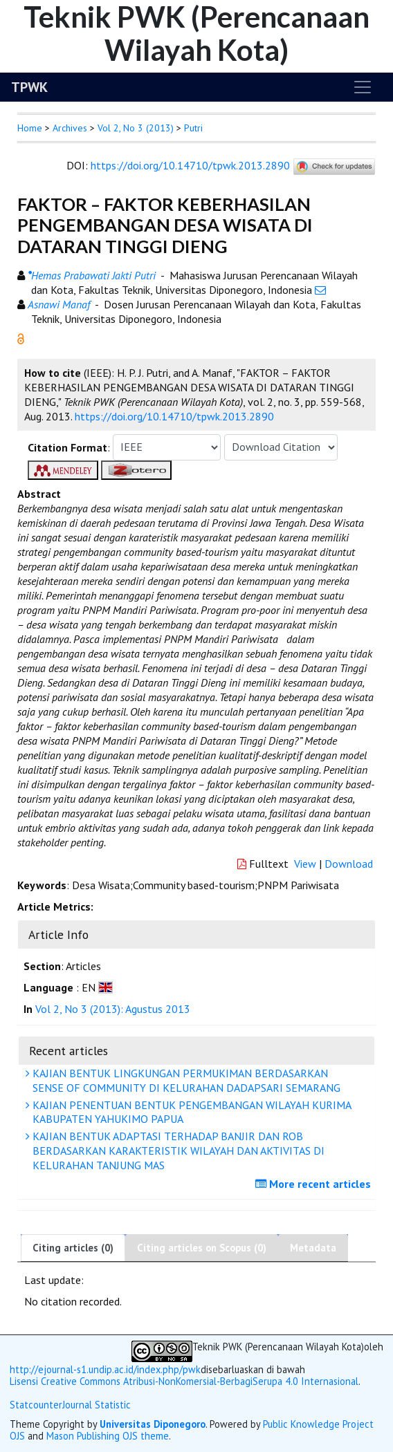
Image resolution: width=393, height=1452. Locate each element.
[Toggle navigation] (362, 87)
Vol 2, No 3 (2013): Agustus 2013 (112, 1009)
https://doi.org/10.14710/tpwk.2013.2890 (190, 165)
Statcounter (36, 1404)
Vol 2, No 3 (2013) (136, 128)
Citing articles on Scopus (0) (201, 1247)
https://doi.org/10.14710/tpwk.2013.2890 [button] (174, 416)
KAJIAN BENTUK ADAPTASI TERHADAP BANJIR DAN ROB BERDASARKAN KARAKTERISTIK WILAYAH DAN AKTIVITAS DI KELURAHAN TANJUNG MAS (177, 1150)
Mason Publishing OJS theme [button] (107, 1435)
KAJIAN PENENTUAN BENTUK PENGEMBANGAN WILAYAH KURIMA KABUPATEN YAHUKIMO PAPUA (190, 1112)
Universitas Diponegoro (152, 1424)
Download (349, 864)
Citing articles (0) (73, 1247)
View (305, 864)
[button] (20, 337)
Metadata (313, 1247)
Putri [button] (193, 128)
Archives (70, 128)
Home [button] (29, 128)
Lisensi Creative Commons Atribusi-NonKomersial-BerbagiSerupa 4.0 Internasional (184, 1381)
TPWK (29, 87)
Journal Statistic (96, 1405)
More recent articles (315, 1184)
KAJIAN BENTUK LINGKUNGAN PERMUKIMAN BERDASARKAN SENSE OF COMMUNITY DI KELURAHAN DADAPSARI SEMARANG (184, 1080)
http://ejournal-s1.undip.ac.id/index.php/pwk (105, 1369)
